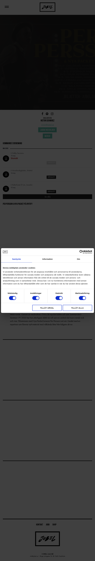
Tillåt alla (77, 308)
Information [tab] (47, 259)
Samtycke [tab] (16, 259)
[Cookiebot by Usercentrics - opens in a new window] (81, 252)
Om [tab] (78, 259)
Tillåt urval (47, 308)
